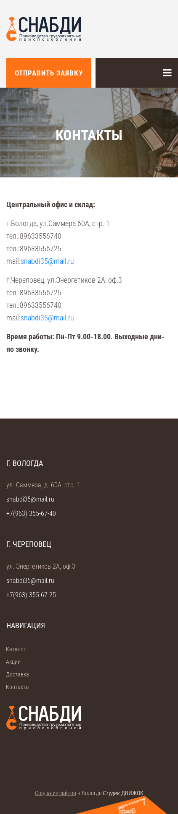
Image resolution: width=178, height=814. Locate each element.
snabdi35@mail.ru (47, 261)
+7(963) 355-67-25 (31, 595)
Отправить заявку (49, 73)
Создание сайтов (55, 793)
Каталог (13, 649)
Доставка (14, 674)
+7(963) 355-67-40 (31, 514)
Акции (10, 661)
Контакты (14, 687)
